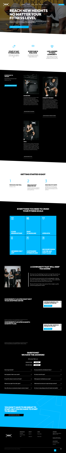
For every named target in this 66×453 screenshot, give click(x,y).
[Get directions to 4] (48, 306)
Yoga (20, 436)
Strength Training (22, 434)
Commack (54, 444)
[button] (23, 4)
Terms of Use (39, 436)
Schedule (28, 4)
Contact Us (30, 436)
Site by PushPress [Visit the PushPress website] (17, 448)
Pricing (32, 4)
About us (36, 4)
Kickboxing (21, 433)
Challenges (41, 4)
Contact (46, 4)
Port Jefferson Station (56, 442)
